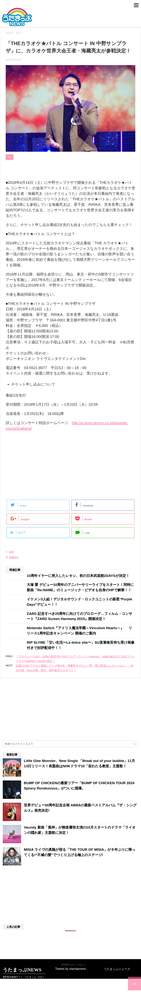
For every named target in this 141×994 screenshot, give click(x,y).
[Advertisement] (34, 464)
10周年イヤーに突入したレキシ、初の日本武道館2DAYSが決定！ (78, 576)
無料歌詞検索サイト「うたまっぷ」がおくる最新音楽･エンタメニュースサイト (24, 963)
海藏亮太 (14, 557)
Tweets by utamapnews (70, 953)
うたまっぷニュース (117, 953)
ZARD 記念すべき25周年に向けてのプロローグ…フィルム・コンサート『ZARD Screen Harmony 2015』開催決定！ (79, 616)
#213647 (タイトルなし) (73, 949)
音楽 (11, 551)
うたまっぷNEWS (70, 17)
